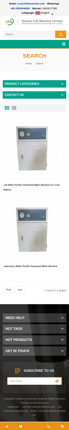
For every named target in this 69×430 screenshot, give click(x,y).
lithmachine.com (41, 403)
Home (28, 63)
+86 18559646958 (20, 8)
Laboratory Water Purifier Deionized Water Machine (30, 266)
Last (20, 289)
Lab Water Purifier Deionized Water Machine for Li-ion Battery (31, 187)
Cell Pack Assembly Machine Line (38, 407)
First (8, 289)
